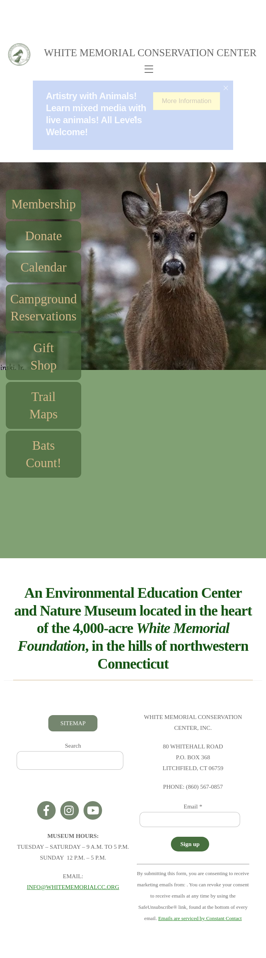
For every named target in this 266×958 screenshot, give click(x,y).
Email (193, 808)
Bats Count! (43, 455)
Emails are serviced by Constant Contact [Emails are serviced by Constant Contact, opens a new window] (200, 920)
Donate (43, 237)
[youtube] (94, 811)
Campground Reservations (43, 309)
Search (73, 747)
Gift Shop (43, 358)
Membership (43, 206)
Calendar (43, 269)
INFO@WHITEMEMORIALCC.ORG (73, 888)
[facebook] (47, 811)
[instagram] (71, 811)
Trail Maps (43, 407)
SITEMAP (72, 724)
